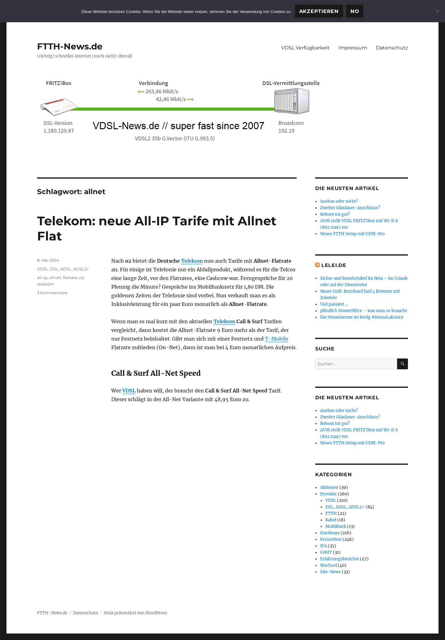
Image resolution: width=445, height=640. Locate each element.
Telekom (192, 261)
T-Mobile (276, 339)
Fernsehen (330, 539)
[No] (437, 11)
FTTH (331, 513)
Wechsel (328, 565)
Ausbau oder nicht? (339, 201)
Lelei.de (333, 265)
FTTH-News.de (70, 46)
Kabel (330, 520)
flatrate (70, 277)
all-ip (42, 277)
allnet (55, 277)
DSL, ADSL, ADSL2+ (69, 268)
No (354, 11)
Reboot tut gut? (335, 214)
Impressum (352, 48)
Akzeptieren (319, 11)
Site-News (330, 571)
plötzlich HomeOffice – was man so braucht (363, 310)
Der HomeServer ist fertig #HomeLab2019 (361, 317)
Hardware (330, 533)
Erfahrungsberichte (339, 559)
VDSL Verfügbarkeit (305, 48)
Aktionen (329, 487)
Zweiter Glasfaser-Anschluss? (350, 207)
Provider (328, 494)
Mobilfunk (335, 526)
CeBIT (326, 552)
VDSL (129, 391)
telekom (45, 284)
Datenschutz (392, 48)
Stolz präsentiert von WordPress (135, 613)
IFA (323, 546)
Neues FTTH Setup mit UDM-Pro (352, 233)
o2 (81, 277)
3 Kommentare (52, 292)
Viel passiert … (334, 304)
